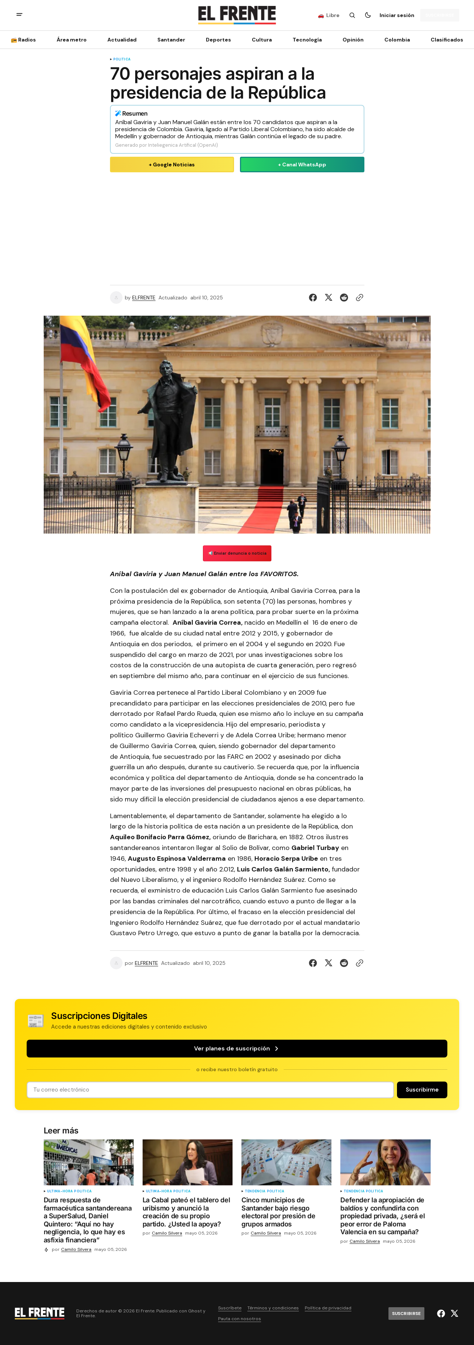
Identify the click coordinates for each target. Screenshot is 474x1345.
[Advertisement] (237, 227)
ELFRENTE (144, 298)
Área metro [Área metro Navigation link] (72, 39)
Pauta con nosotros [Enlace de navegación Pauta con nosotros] (239, 1318)
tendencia (255, 1191)
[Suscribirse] (439, 15)
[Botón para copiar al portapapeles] (358, 297)
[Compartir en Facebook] (314, 297)
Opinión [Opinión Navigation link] (353, 39)
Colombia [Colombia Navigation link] (397, 39)
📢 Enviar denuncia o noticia (237, 553)
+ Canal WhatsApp (302, 164)
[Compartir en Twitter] (328, 297)
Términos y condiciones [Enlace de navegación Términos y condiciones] (273, 1308)
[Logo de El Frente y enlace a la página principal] (237, 15)
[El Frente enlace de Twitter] (453, 1313)
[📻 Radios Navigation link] (25, 39)
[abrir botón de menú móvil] (19, 15)
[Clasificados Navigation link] (444, 39)
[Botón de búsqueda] (352, 15)
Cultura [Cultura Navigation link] (262, 39)
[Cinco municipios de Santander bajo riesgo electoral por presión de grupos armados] (286, 1213)
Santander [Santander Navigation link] (171, 39)
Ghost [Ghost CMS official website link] (195, 1311)
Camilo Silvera (76, 1249)
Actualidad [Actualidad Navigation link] (122, 39)
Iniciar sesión (397, 15)
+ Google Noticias (172, 164)
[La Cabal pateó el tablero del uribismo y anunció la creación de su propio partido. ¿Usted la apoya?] (188, 1213)
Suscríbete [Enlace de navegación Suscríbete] (229, 1308)
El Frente (85, 1316)
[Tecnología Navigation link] (307, 39)
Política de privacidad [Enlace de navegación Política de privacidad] (328, 1308)
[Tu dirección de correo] (210, 1090)
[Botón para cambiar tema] (368, 15)
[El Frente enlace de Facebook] (442, 1313)
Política (121, 59)
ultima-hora (60, 1191)
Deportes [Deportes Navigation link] (218, 39)
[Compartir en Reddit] (344, 297)
